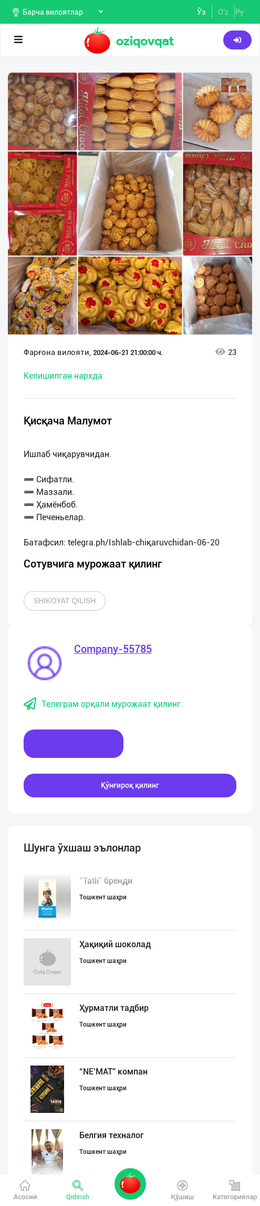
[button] (234, 85)
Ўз (201, 12)
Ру (239, 12)
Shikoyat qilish (65, 600)
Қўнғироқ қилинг (130, 785)
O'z (223, 12)
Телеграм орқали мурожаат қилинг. (103, 704)
